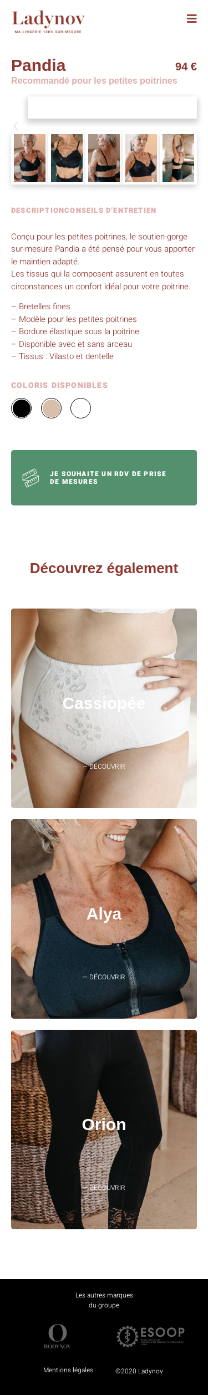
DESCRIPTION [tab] (37, 211)
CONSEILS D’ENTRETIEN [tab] (110, 211)
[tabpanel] (104, 297)
